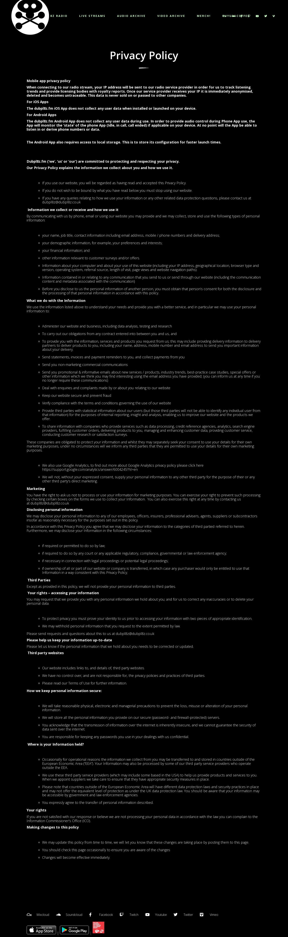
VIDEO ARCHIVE (171, 16)
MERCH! (204, 16)
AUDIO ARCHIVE (131, 16)
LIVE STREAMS (92, 16)
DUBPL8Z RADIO (53, 16)
